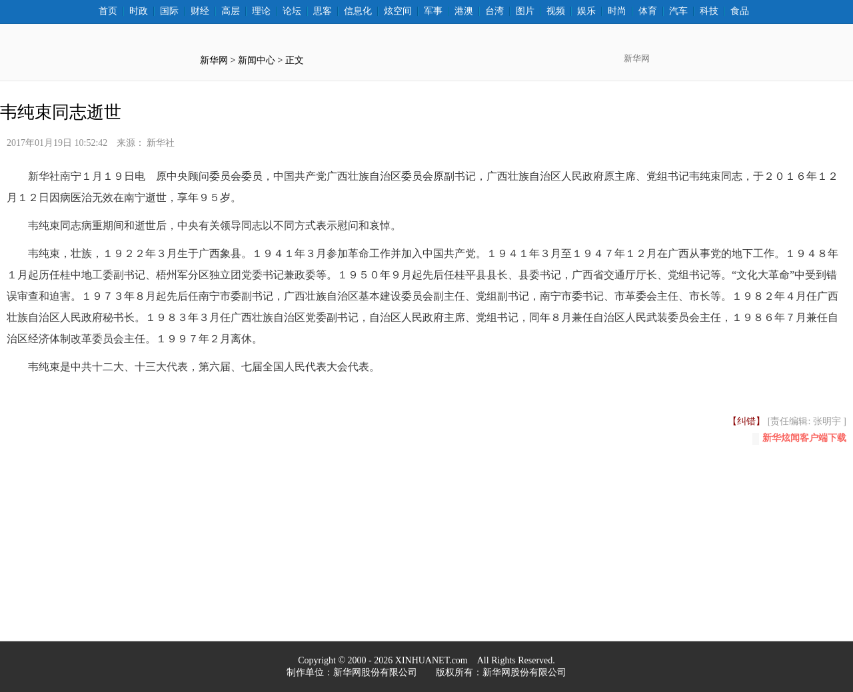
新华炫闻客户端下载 (799, 438)
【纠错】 (746, 421)
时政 (138, 11)
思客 (322, 11)
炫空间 (398, 11)
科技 (709, 11)
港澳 (463, 11)
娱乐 (586, 11)
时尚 (617, 11)
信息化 (358, 11)
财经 (200, 11)
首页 (108, 11)
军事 (433, 11)
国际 (169, 11)
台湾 (494, 11)
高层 (230, 11)
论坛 (292, 11)
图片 (525, 11)
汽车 (678, 11)
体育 (647, 11)
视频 (555, 11)
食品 (739, 11)
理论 (261, 11)
